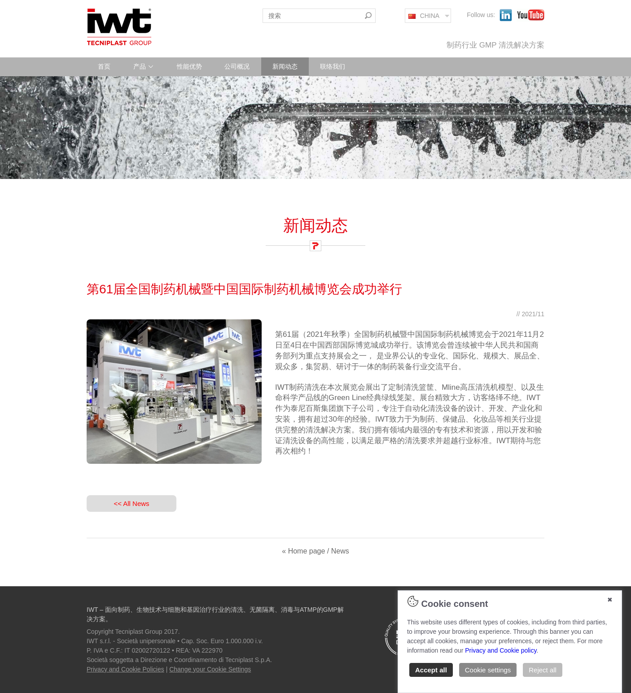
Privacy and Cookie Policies (125, 669)
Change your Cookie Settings (210, 669)
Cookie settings (488, 670)
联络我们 (332, 66)
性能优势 (189, 66)
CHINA (424, 15)
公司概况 (237, 66)
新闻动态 (285, 66)
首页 (104, 66)
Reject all (543, 670)
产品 (143, 66)
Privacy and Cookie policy (500, 650)
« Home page (303, 551)
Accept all (431, 670)
